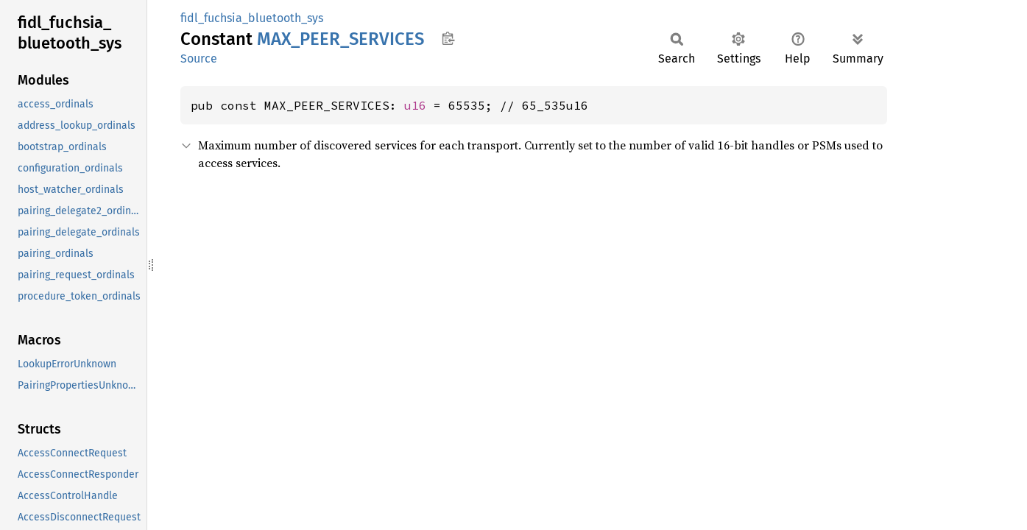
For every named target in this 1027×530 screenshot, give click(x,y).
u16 (415, 105)
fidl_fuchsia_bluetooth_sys (251, 18)
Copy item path (448, 38)
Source (198, 59)
